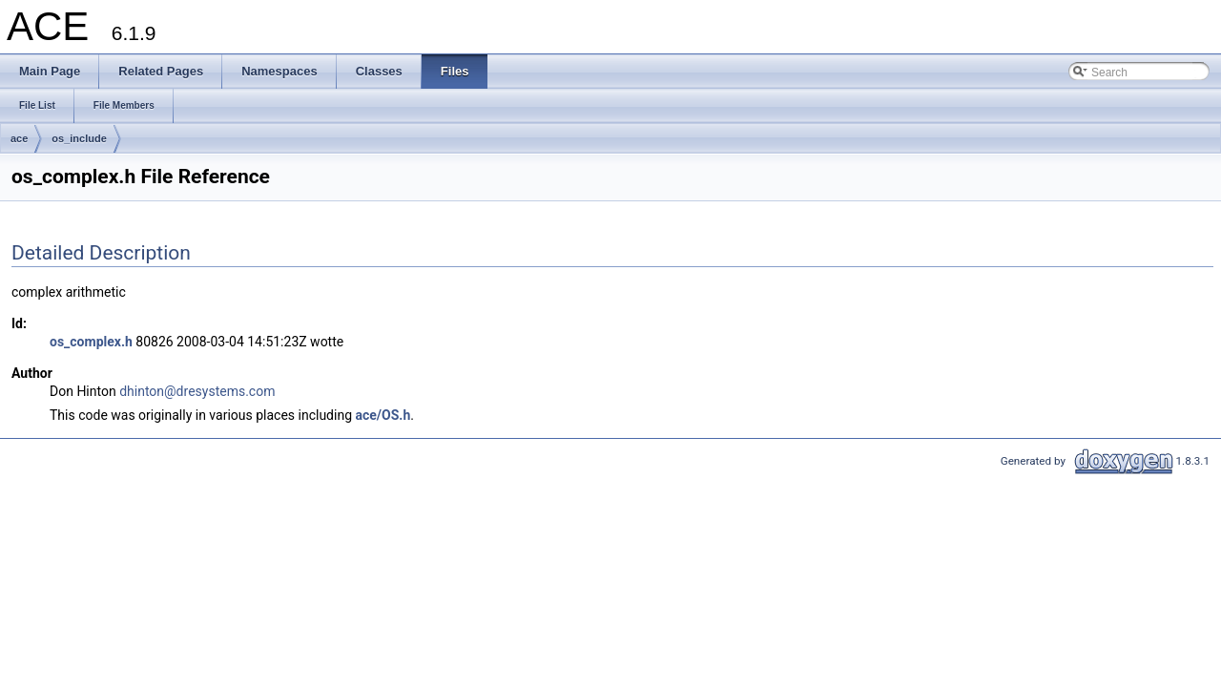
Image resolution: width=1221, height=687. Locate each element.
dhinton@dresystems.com (197, 391)
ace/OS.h (383, 415)
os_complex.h (91, 341)
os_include (79, 138)
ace (19, 138)
